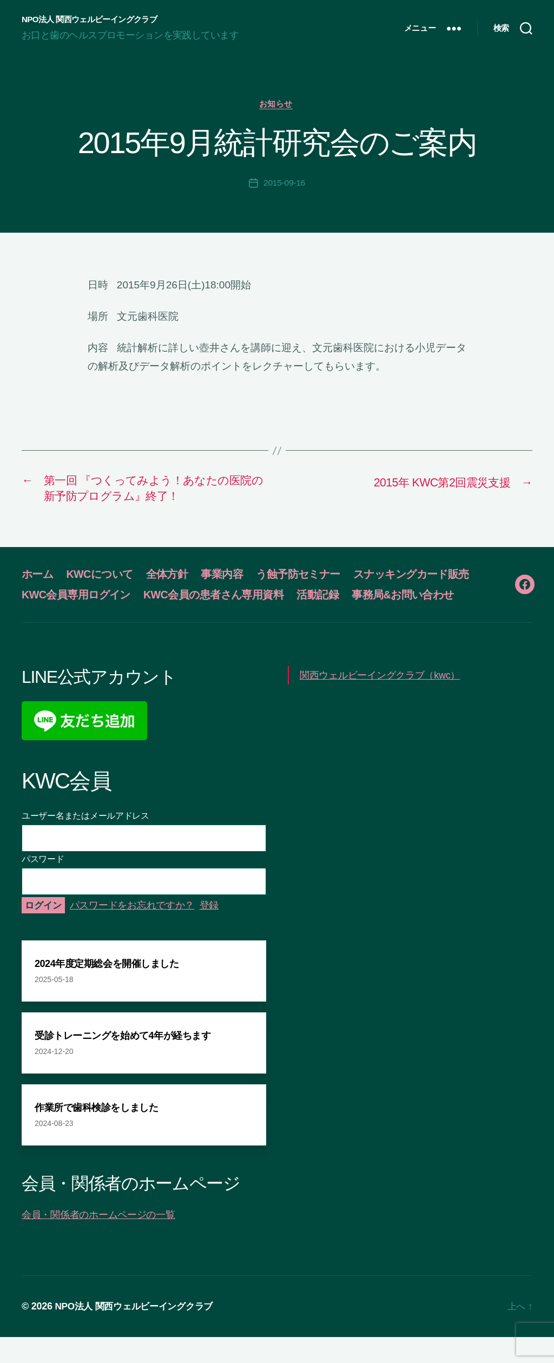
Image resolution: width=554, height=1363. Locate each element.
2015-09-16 (284, 184)
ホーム (39, 579)
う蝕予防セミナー (314, 579)
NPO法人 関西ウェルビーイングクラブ (94, 19)
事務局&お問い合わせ (133, 620)
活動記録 (44, 620)
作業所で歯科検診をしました (96, 1133)
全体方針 (176, 579)
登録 (209, 930)
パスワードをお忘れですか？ (132, 930)
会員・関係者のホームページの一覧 (98, 1240)
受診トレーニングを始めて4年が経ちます (122, 1061)
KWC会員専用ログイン (219, 600)
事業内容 (234, 579)
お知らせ (277, 105)
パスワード (43, 884)
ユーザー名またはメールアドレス (85, 841)
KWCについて (105, 579)
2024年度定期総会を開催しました (107, 989)
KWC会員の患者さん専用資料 (364, 600)
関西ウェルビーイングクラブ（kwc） (380, 700)
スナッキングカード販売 (85, 600)
